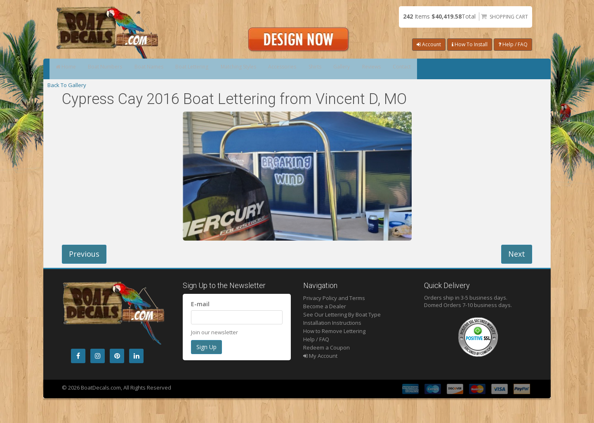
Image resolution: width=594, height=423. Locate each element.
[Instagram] (97, 356)
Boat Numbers (122, 69)
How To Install (470, 44)
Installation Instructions (332, 322)
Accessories (348, 69)
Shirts (393, 69)
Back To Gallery (66, 85)
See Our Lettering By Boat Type (342, 314)
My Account (320, 355)
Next (516, 254)
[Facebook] (78, 356)
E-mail (200, 304)
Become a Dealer (324, 306)
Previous (84, 254)
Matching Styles (291, 69)
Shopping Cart (509, 16)
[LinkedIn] (136, 356)
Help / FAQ (513, 44)
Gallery (431, 69)
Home (71, 69)
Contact (515, 69)
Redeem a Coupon (326, 347)
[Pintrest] (117, 356)
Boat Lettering (232, 69)
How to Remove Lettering (334, 331)
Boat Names (177, 69)
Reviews (473, 69)
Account (429, 44)
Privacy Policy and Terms (334, 298)
